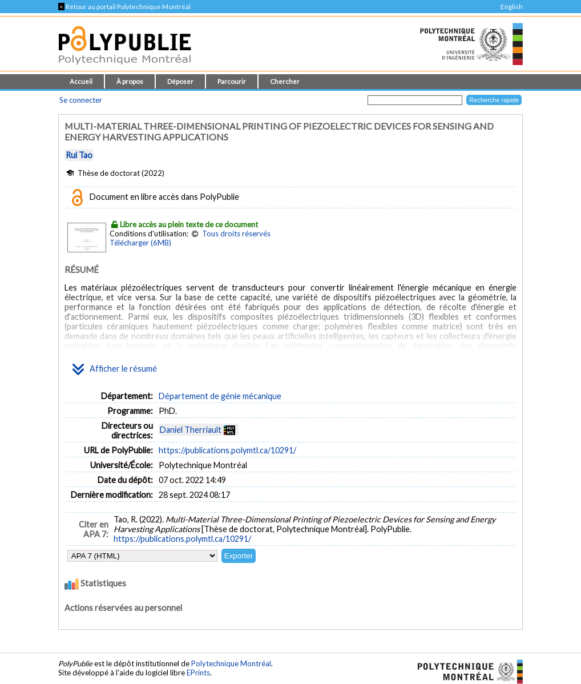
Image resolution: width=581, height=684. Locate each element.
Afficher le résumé (114, 369)
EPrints (198, 672)
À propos (129, 81)
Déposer (180, 81)
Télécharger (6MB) (140, 242)
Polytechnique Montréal (231, 663)
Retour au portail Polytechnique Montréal (124, 6)
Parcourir (231, 81)
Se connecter (80, 99)
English (512, 6)
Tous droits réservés (236, 233)
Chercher (285, 81)
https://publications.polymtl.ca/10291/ (227, 450)
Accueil (81, 81)
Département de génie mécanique (220, 396)
